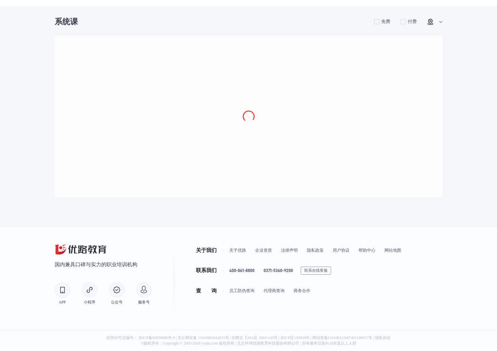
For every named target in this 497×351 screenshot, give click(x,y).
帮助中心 (367, 250)
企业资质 (263, 250)
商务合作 (302, 290)
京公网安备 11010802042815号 (204, 337)
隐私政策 (315, 250)
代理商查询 (274, 290)
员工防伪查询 (241, 290)
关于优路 (237, 250)
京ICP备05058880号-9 (156, 337)
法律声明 (289, 250)
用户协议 (341, 250)
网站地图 (392, 250)
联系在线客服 (316, 270)
